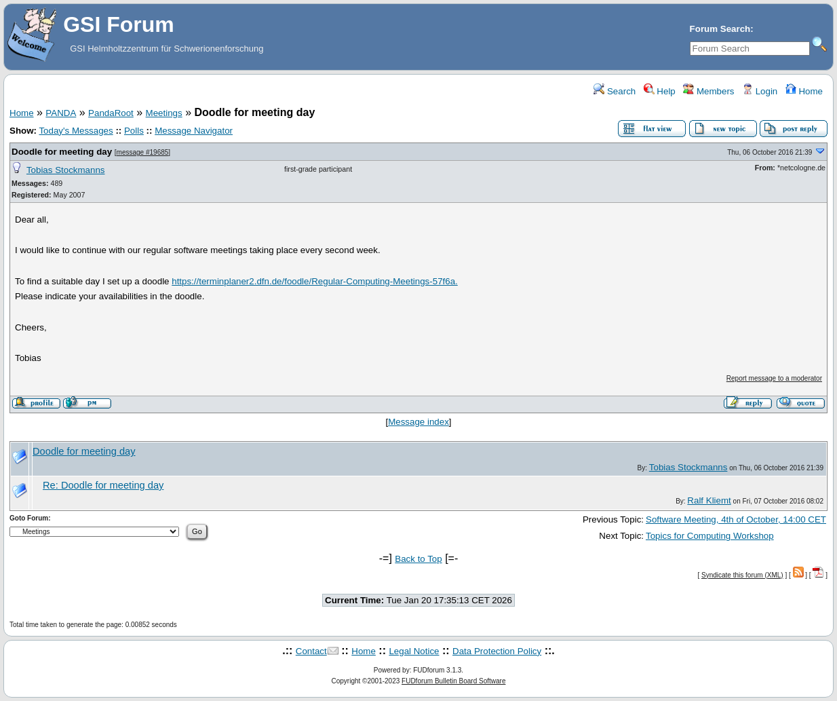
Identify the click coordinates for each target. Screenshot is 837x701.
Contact (311, 651)
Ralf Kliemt (709, 500)
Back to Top (418, 559)
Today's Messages (76, 131)
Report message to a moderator (774, 378)
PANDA (60, 113)
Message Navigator (194, 131)
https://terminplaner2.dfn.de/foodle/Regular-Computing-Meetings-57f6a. (315, 281)
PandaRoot (111, 113)
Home (804, 91)
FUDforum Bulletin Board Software (453, 681)
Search (614, 91)
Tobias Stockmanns (65, 170)
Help (660, 91)
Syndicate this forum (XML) (742, 575)
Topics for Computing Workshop (710, 536)
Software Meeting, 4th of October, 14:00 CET (736, 519)
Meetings (164, 113)
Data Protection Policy (496, 651)
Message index (418, 422)
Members (708, 91)
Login (759, 91)
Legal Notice (414, 651)
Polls (134, 131)
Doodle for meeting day (62, 152)
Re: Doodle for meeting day (103, 485)
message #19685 (143, 152)
